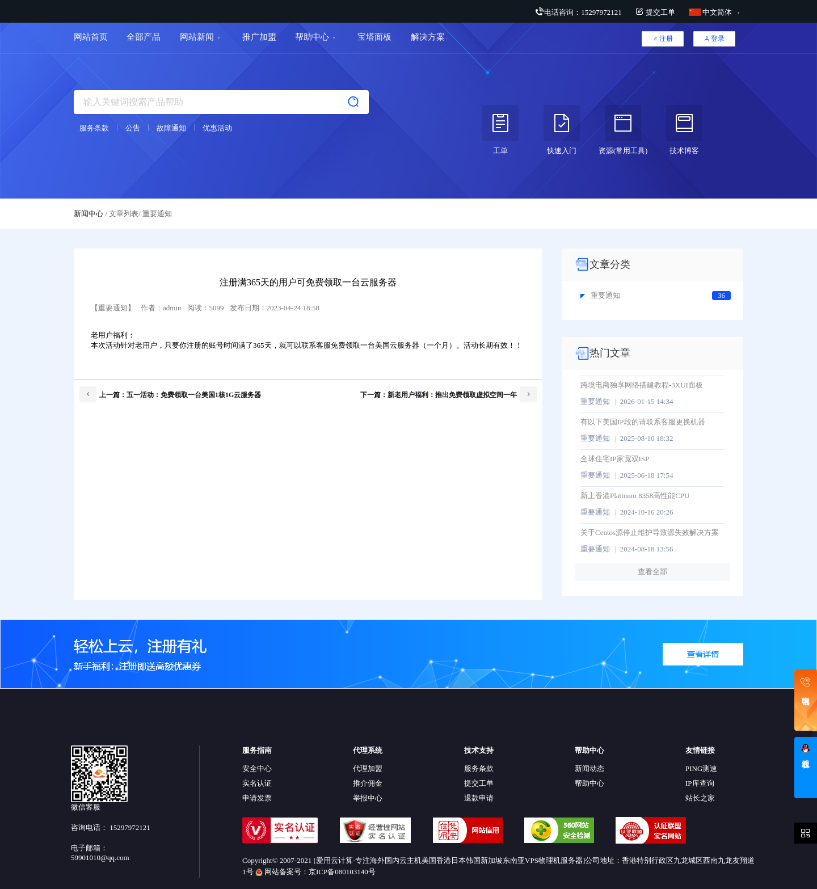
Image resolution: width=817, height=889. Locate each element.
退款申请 (479, 798)
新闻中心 (88, 213)
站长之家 (700, 798)
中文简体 (711, 12)
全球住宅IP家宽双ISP (614, 458)
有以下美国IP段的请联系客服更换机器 (642, 422)
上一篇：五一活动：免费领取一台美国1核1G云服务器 (170, 394)
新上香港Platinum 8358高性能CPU (635, 495)
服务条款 (94, 128)
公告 (132, 128)
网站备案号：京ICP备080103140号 (315, 871)
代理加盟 (367, 768)
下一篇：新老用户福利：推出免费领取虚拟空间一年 (448, 394)
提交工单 (655, 12)
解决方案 (429, 36)
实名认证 (257, 783)
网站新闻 (197, 36)
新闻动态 (589, 768)
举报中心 (367, 798)
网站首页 (91, 36)
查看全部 (652, 571)
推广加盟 (259, 36)
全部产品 (144, 36)
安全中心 (257, 768)
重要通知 (600, 295)
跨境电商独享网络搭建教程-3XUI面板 (641, 385)
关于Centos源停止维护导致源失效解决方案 (649, 532)
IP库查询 (699, 783)
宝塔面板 (374, 36)
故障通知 (171, 128)
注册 (662, 39)
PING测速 (701, 768)
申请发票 (257, 798)
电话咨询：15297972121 (578, 12)
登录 (714, 39)
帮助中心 (312, 36)
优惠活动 (217, 128)
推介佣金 (367, 783)
